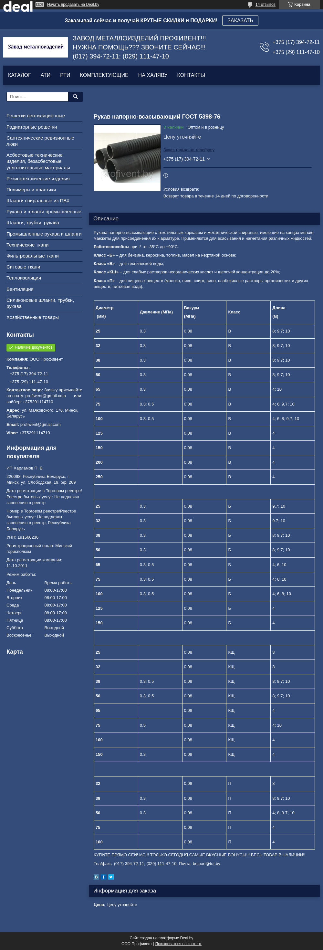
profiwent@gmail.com (40, 424)
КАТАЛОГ (19, 75)
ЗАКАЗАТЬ (240, 20)
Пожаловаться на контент (178, 944)
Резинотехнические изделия (38, 178)
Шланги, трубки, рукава (32, 222)
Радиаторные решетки (31, 127)
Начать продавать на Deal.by (73, 4)
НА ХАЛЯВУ (153, 75)
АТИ (46, 75)
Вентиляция (20, 289)
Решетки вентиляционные (35, 115)
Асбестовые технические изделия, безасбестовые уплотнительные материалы (38, 161)
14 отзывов (265, 4)
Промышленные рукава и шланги (44, 234)
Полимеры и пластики (31, 189)
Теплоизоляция (23, 277)
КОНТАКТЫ (191, 75)
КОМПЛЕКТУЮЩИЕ (104, 75)
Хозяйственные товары (32, 317)
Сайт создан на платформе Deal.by (161, 938)
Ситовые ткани (23, 266)
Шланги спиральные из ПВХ (38, 200)
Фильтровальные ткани (32, 256)
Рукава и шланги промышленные (43, 211)
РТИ (65, 75)
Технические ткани (27, 245)
